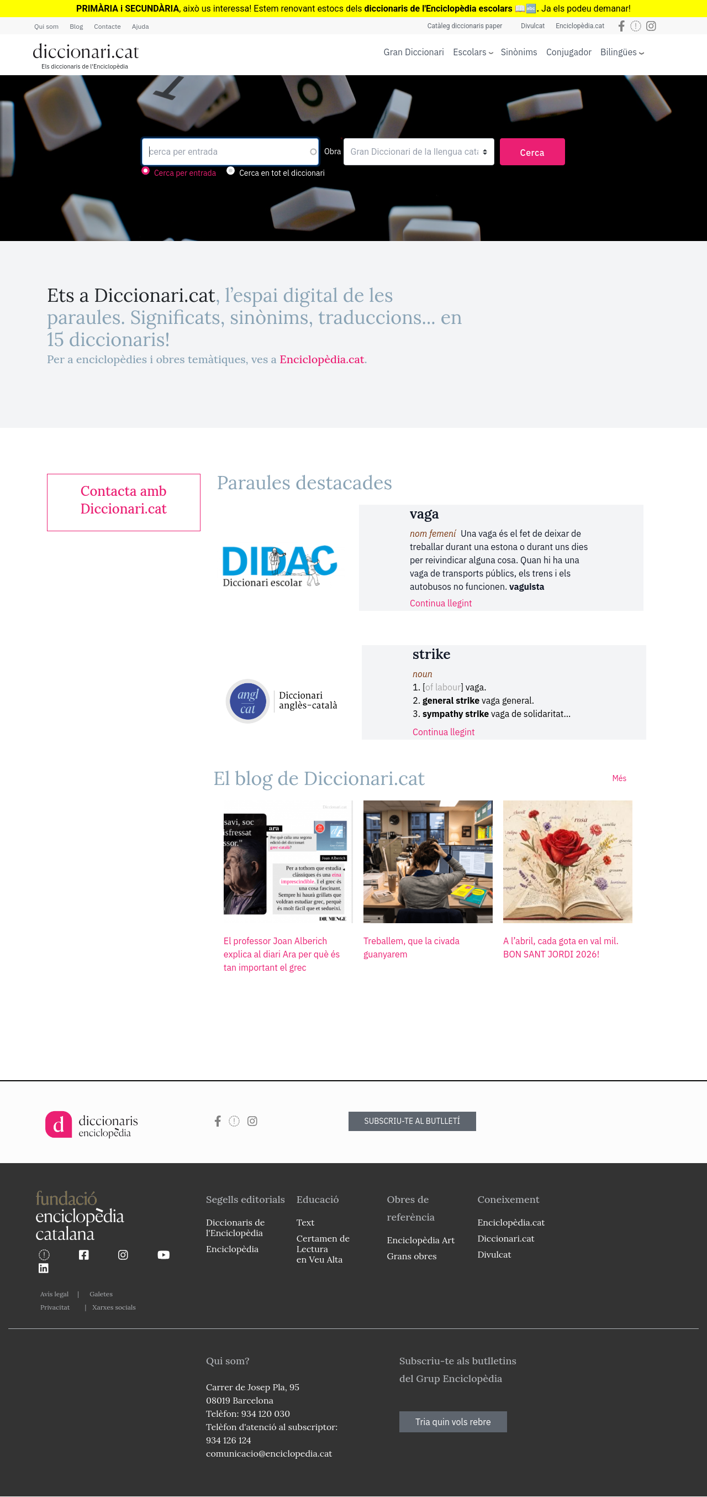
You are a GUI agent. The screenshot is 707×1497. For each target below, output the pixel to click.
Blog (76, 26)
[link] (124, 500)
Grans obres (412, 1256)
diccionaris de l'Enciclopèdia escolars (439, 8)
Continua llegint (441, 603)
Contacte (107, 26)
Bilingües (618, 51)
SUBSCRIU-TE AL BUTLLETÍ (413, 1121)
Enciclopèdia (232, 1248)
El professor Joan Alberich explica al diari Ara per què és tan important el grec (282, 954)
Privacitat (55, 1307)
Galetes (101, 1294)
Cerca (532, 152)
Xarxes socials (113, 1307)
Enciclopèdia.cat (580, 26)
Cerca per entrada (185, 173)
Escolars (470, 51)
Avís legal (54, 1294)
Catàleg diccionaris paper (465, 26)
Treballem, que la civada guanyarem (411, 947)
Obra (332, 151)
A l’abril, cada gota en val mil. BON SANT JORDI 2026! (561, 947)
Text (306, 1222)
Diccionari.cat (505, 1238)
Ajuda (140, 26)
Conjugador (569, 52)
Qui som (46, 26)
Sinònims (519, 52)
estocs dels (340, 8)
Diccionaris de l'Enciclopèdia (235, 1227)
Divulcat (533, 26)
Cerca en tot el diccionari (282, 173)
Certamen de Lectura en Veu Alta (323, 1249)
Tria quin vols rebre (453, 1421)
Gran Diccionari (414, 52)
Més (619, 778)
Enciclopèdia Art (421, 1239)
